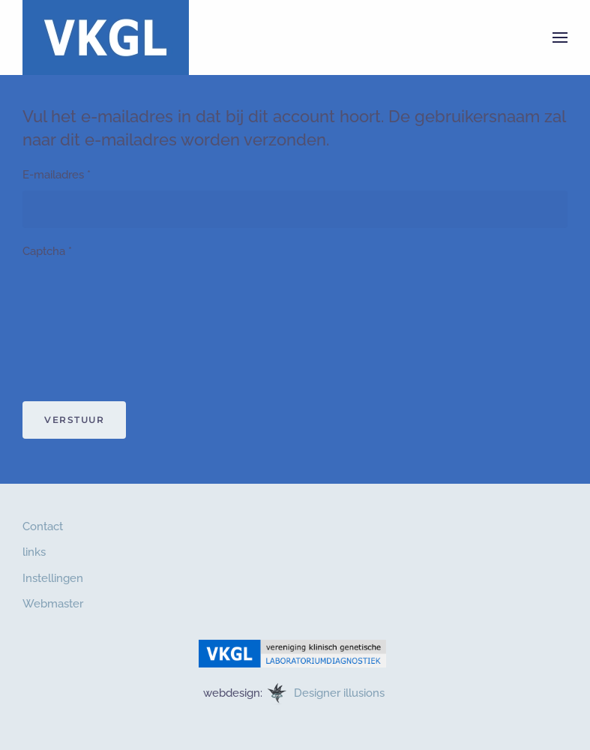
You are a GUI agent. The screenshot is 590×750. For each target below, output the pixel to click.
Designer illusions (341, 693)
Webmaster (52, 603)
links (34, 552)
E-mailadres (56, 175)
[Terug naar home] (105, 37)
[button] (560, 37)
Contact (42, 526)
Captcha (47, 251)
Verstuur (74, 419)
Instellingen (52, 578)
